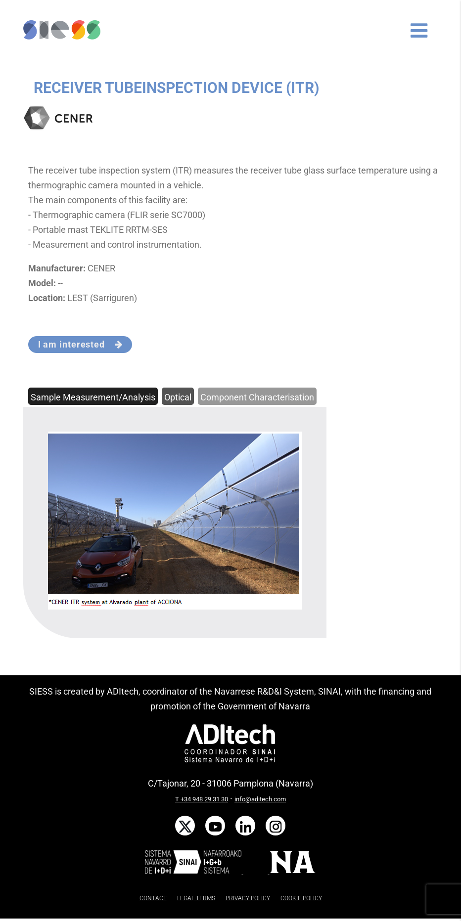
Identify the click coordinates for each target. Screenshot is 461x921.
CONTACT (153, 898)
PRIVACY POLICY (248, 898)
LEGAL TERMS (196, 898)
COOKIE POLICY (301, 898)
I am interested (80, 344)
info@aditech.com (260, 799)
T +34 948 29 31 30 (201, 799)
